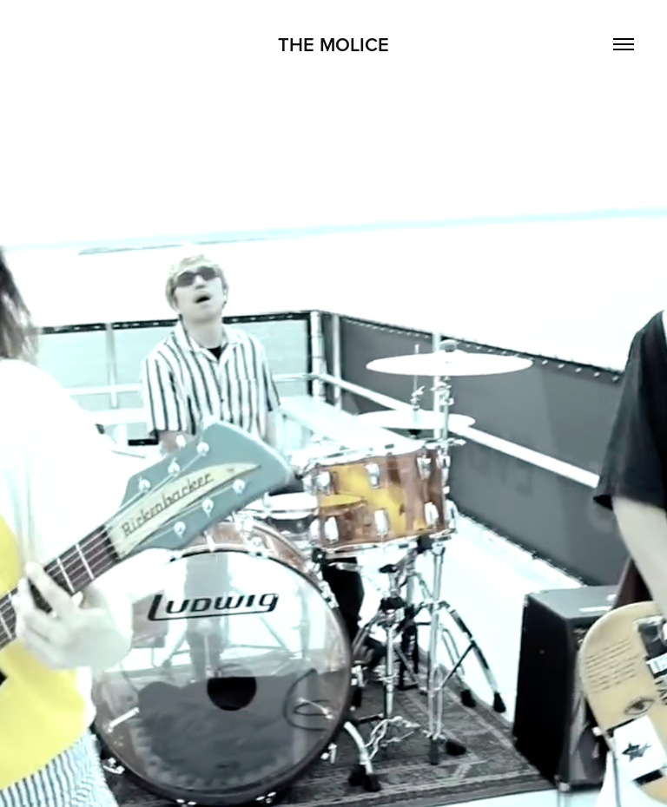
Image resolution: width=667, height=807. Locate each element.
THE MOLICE (333, 44)
